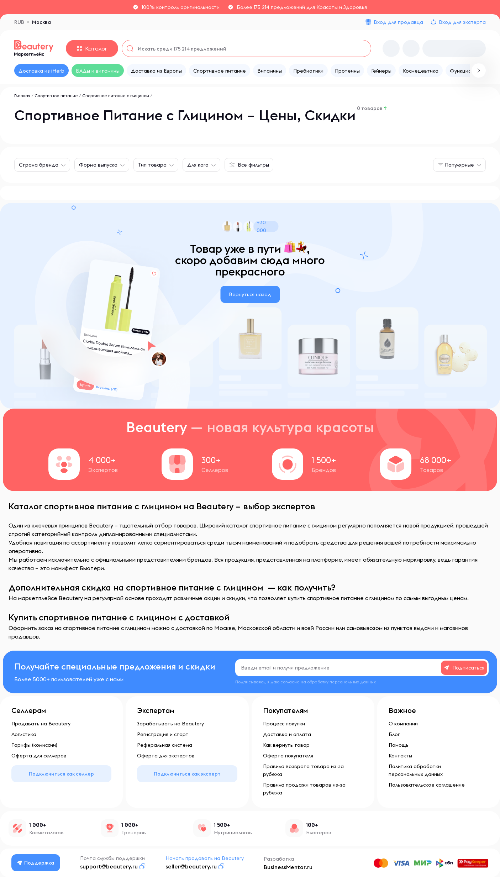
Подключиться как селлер (61, 774)
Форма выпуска (98, 165)
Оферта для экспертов (166, 755)
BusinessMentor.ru (289, 867)
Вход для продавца (398, 22)
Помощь (399, 745)
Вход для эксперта (462, 22)
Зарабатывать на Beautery (170, 723)
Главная (22, 95)
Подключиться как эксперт (187, 774)
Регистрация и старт (163, 734)
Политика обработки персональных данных (416, 770)
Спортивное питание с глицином (115, 95)
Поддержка (36, 863)
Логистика (23, 734)
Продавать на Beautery (40, 723)
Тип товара (152, 165)
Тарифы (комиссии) (34, 745)
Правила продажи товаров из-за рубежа (304, 789)
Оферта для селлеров (39, 755)
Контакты (400, 755)
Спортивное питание (56, 95)
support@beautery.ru (110, 866)
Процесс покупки (284, 723)
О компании (403, 723)
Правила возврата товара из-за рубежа (303, 770)
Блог (394, 734)
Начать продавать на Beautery (206, 858)
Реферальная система (164, 745)
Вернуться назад (250, 294)
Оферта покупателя (288, 755)
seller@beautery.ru (192, 866)
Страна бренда (38, 165)
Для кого (198, 165)
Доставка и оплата (287, 734)
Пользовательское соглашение (427, 785)
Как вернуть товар (286, 745)
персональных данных (353, 681)
